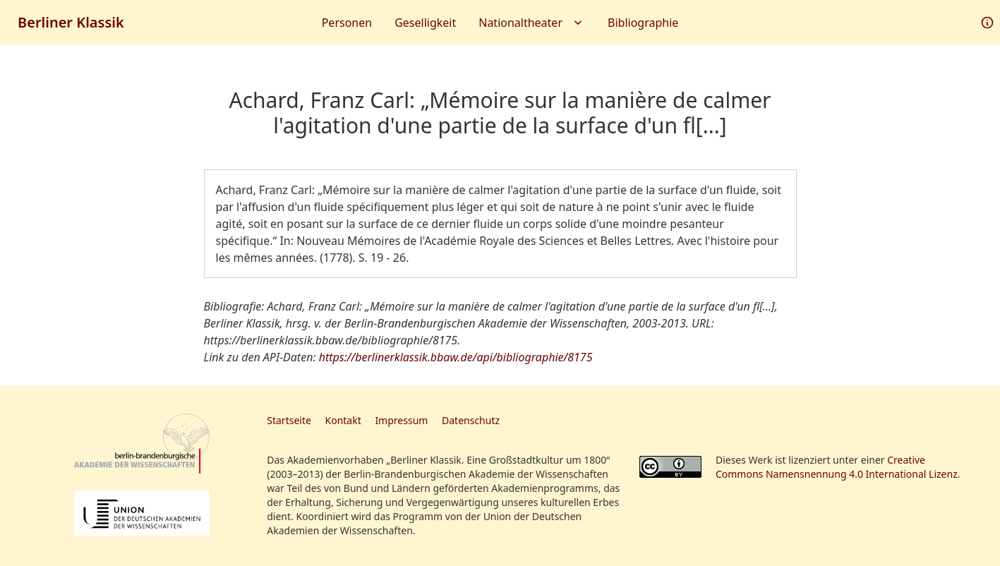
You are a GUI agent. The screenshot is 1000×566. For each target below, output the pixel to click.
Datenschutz (471, 420)
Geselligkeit (425, 22)
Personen (347, 22)
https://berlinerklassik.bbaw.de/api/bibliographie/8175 (456, 357)
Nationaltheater (531, 22)
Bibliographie (643, 22)
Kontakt (343, 420)
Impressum (401, 420)
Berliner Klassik (71, 22)
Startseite (289, 420)
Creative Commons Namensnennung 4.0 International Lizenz (837, 467)
